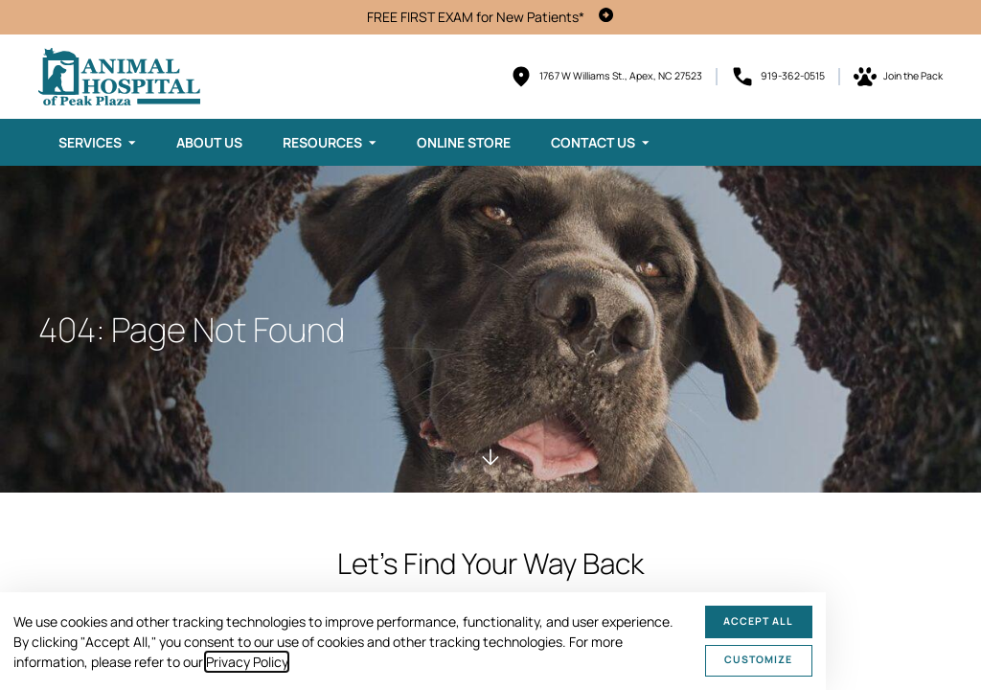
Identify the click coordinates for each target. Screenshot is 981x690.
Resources (322, 142)
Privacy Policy (246, 662)
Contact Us (593, 142)
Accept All (758, 621)
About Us (209, 142)
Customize (758, 659)
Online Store (464, 142)
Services (90, 142)
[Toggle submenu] (132, 143)
